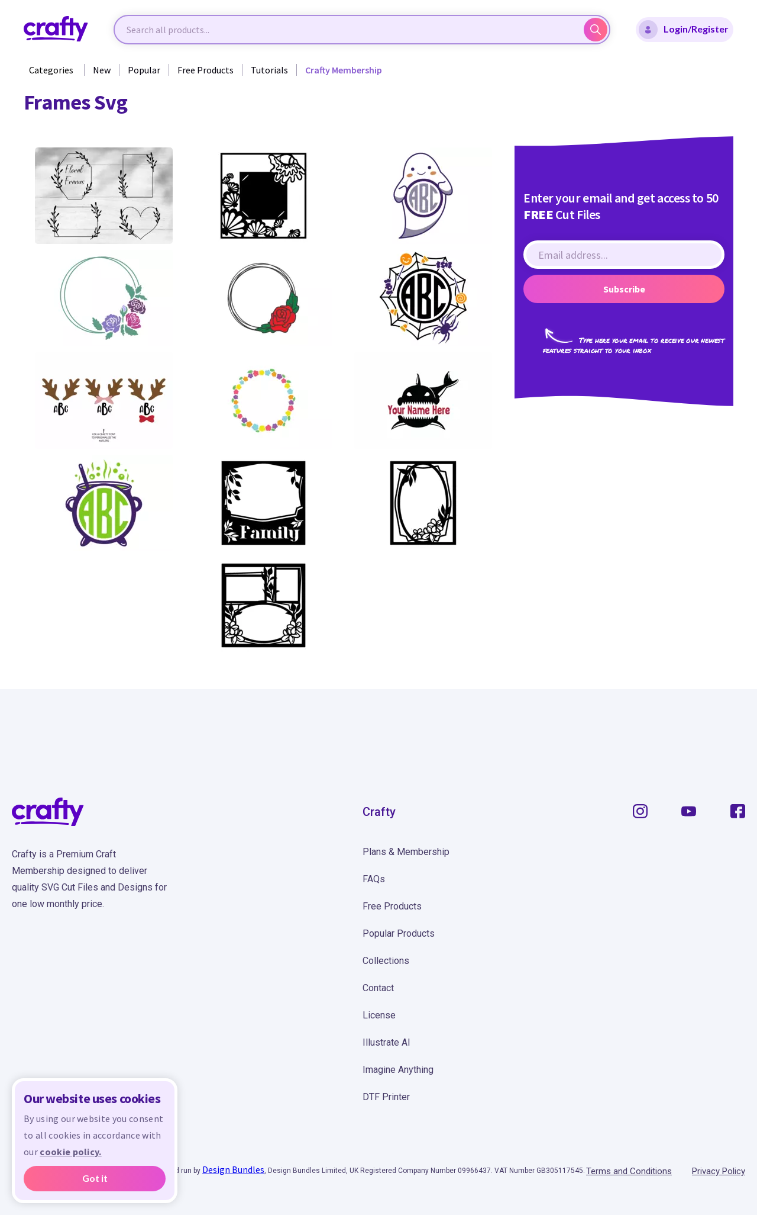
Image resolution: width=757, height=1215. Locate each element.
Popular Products (399, 933)
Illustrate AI (386, 1042)
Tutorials (269, 70)
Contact (378, 988)
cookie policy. (70, 1152)
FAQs (374, 879)
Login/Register (684, 29)
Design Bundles (233, 1169)
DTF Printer (386, 1096)
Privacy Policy (718, 1171)
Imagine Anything (398, 1069)
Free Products (205, 70)
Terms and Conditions (629, 1171)
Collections (386, 960)
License (379, 1015)
